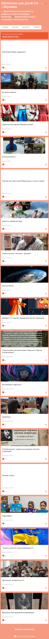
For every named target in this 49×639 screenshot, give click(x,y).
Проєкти (26, 27)
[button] (46, 68)
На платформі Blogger (24, 636)
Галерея (36, 27)
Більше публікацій (24, 629)
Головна (4, 27)
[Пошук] (42, 3)
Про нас (15, 27)
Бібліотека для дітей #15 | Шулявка (19, 5)
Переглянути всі (10, 37)
